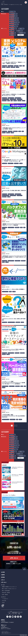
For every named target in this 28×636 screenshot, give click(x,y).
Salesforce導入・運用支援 (6, 592)
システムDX (13, 13)
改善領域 (4, 13)
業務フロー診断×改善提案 (6, 590)
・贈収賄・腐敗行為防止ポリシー (6, 632)
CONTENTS (6, 4)
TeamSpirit (21, 32)
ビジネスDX (13, 15)
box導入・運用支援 (5, 594)
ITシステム (17, 4)
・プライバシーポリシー (4, 631)
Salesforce (12, 28)
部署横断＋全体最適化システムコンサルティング (9, 586)
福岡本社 (3, 619)
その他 (20, 457)
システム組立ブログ (12, 4)
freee (21, 28)
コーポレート (13, 26)
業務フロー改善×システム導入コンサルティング (9, 588)
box (11, 30)
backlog (12, 457)
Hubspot (12, 32)
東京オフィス (3, 625)
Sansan (18, 30)
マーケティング (13, 20)
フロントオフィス (14, 22)
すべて (12, 11)
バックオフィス (13, 24)
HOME (2, 4)
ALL (3, 11)
